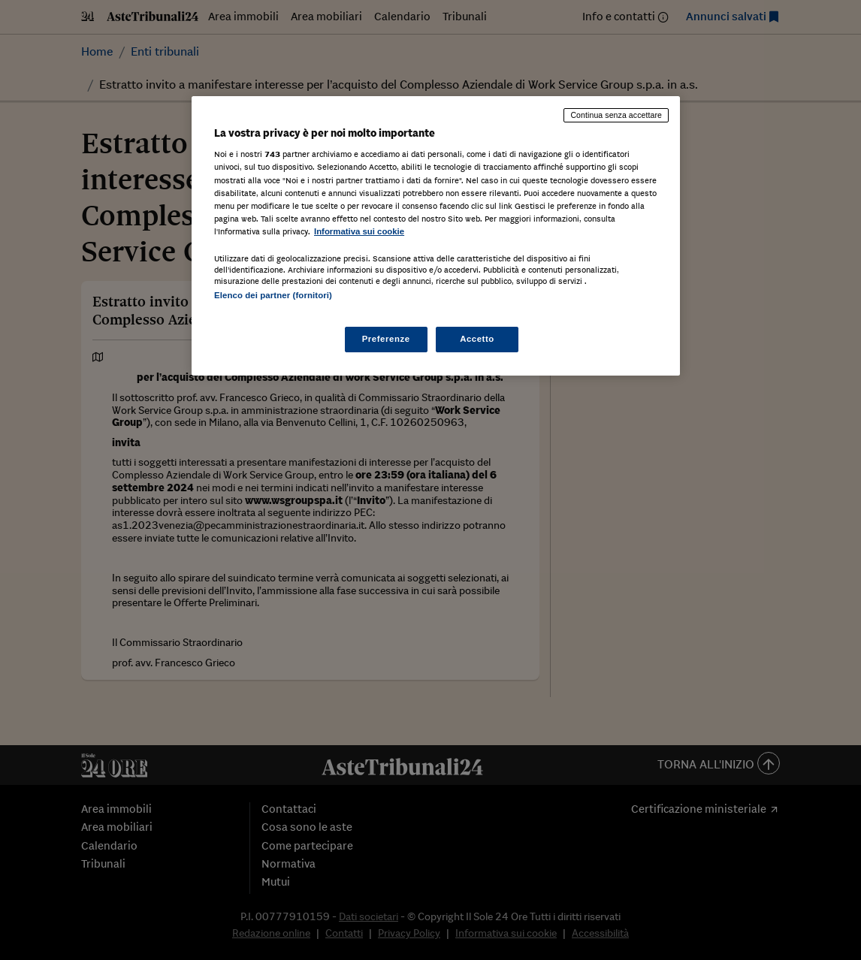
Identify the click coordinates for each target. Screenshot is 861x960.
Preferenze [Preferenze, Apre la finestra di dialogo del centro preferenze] (386, 338)
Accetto (477, 338)
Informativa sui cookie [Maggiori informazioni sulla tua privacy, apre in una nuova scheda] (359, 231)
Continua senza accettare (616, 114)
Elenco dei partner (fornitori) (273, 295)
